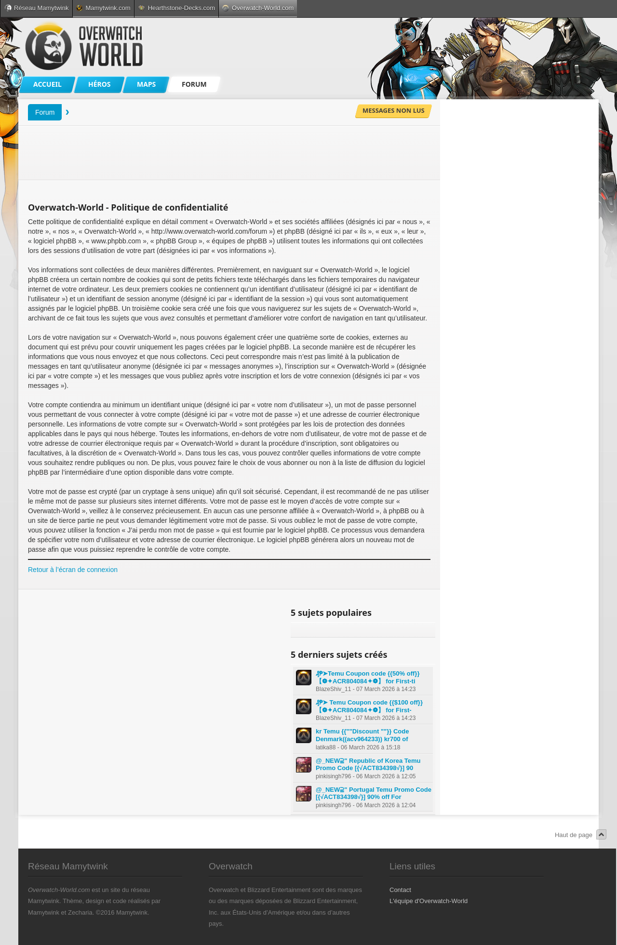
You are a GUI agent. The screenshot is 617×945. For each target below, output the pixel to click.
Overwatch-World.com (258, 8)
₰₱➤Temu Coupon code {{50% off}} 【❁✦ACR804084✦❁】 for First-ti (367, 677)
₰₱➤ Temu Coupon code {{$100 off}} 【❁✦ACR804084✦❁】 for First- (369, 706)
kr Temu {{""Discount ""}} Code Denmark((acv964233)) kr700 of (362, 735)
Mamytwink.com (103, 8)
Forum (44, 112)
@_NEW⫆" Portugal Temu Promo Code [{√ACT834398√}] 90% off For (373, 793)
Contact (400, 889)
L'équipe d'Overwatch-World (428, 901)
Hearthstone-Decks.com (176, 8)
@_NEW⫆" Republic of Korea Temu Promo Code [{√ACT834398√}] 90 (368, 764)
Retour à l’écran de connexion (73, 569)
